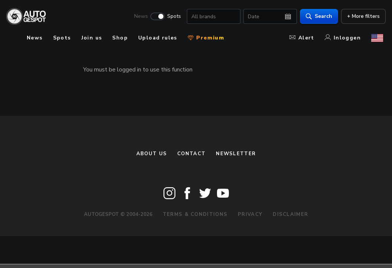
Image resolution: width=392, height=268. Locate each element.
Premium (206, 37)
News (138, 17)
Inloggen (343, 37)
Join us (91, 37)
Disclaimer (290, 214)
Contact (191, 153)
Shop (120, 37)
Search (316, 16)
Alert (301, 37)
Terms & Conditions (195, 214)
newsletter (236, 153)
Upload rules (157, 37)
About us (151, 153)
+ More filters (360, 16)
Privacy (250, 214)
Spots (171, 17)
